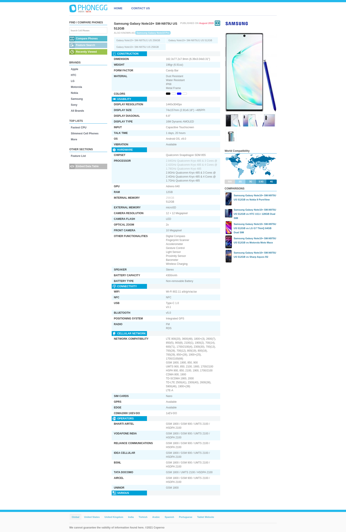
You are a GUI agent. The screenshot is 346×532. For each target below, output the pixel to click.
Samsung (77, 98)
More (74, 139)
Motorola (76, 87)
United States (92, 517)
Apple (74, 69)
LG (73, 81)
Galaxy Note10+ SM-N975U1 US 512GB (190, 40)
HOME (118, 8)
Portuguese (185, 517)
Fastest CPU (78, 127)
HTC (73, 75)
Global (75, 517)
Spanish (169, 517)
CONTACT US (140, 8)
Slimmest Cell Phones (84, 133)
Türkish (143, 517)
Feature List (78, 156)
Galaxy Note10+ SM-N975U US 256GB (137, 47)
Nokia (74, 93)
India (131, 517)
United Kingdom (114, 517)
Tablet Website (205, 517)
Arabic (156, 517)
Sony (74, 104)
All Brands (77, 110)
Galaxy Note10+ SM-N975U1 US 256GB (138, 40)
